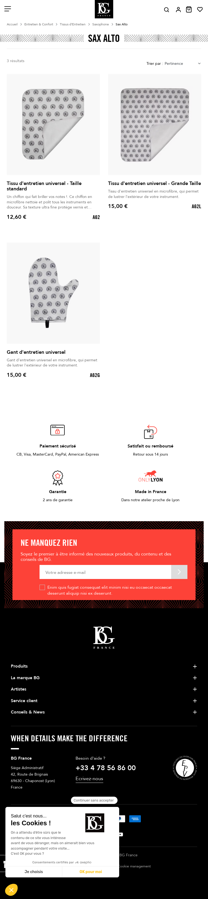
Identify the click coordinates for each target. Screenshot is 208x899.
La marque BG (25, 678)
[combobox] (183, 63)
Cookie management (134, 866)
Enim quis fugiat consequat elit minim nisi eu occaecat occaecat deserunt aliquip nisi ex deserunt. (109, 590)
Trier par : (155, 63)
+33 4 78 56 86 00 (106, 768)
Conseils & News (28, 712)
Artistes (18, 689)
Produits (19, 666)
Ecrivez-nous (89, 778)
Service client (24, 701)
